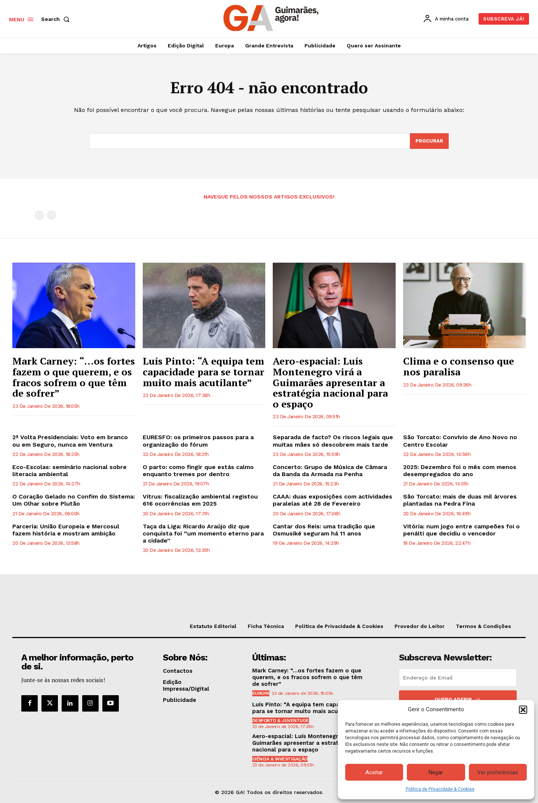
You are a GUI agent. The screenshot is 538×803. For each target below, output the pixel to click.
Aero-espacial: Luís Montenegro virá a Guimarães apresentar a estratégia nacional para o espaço (330, 382)
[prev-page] (39, 215)
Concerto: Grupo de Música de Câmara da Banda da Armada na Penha (330, 470)
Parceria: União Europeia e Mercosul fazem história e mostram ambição (65, 530)
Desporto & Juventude (280, 720)
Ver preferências (497, 772)
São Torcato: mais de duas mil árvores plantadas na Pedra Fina (460, 500)
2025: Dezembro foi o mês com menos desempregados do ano (459, 470)
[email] (458, 678)
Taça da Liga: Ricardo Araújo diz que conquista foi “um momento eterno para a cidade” (203, 533)
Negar (436, 772)
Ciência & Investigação (279, 759)
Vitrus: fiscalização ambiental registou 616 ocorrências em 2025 (200, 500)
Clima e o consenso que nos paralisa (458, 366)
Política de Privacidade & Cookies (440, 789)
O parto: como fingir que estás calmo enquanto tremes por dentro (198, 470)
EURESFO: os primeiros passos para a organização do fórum (198, 441)
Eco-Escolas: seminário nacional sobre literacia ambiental (69, 470)
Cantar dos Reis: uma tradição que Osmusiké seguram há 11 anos (324, 530)
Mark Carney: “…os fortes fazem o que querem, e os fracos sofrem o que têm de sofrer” (73, 376)
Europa (260, 693)
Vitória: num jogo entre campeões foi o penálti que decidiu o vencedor (461, 530)
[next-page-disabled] (51, 215)
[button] (523, 709)
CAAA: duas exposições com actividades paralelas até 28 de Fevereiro (332, 500)
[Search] (429, 141)
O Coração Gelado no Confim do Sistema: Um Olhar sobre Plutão (73, 500)
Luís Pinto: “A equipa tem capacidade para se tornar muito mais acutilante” (203, 371)
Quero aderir (458, 699)
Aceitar (374, 772)
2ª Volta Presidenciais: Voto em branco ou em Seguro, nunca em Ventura (70, 441)
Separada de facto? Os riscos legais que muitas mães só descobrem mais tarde (333, 441)
